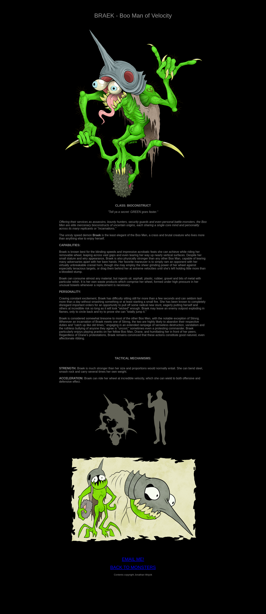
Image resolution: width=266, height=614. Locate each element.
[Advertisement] (133, 587)
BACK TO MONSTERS (133, 567)
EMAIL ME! (133, 559)
